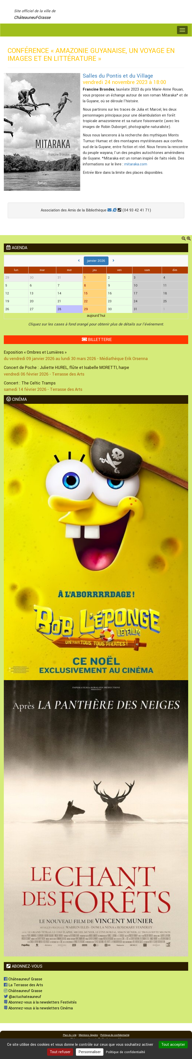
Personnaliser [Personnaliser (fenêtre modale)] (89, 1052)
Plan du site (69, 1035)
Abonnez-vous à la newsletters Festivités (40, 1002)
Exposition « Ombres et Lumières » (35, 352)
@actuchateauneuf (22, 996)
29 (86, 309)
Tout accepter (173, 1044)
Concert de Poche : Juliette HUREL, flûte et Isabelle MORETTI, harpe (66, 367)
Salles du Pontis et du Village (118, 76)
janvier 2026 (96, 261)
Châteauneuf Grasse (23, 979)
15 (86, 293)
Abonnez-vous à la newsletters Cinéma (38, 1008)
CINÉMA (16, 399)
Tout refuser (60, 1052)
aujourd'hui (96, 315)
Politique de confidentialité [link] (125, 1052)
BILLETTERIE (97, 339)
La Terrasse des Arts (23, 985)
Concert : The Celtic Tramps (30, 383)
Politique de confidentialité (114, 1035)
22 (86, 301)
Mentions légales (88, 1035)
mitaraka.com (135, 164)
